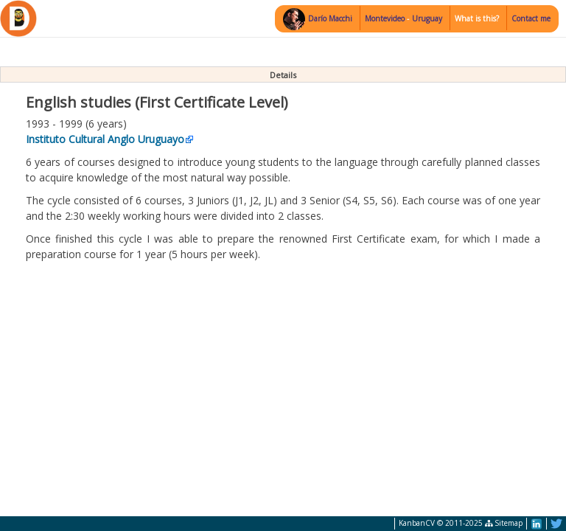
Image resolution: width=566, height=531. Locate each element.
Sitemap (504, 523)
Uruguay (427, 18)
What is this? (477, 18)
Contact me (531, 18)
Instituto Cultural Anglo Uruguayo (105, 139)
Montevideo (386, 18)
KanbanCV (417, 523)
